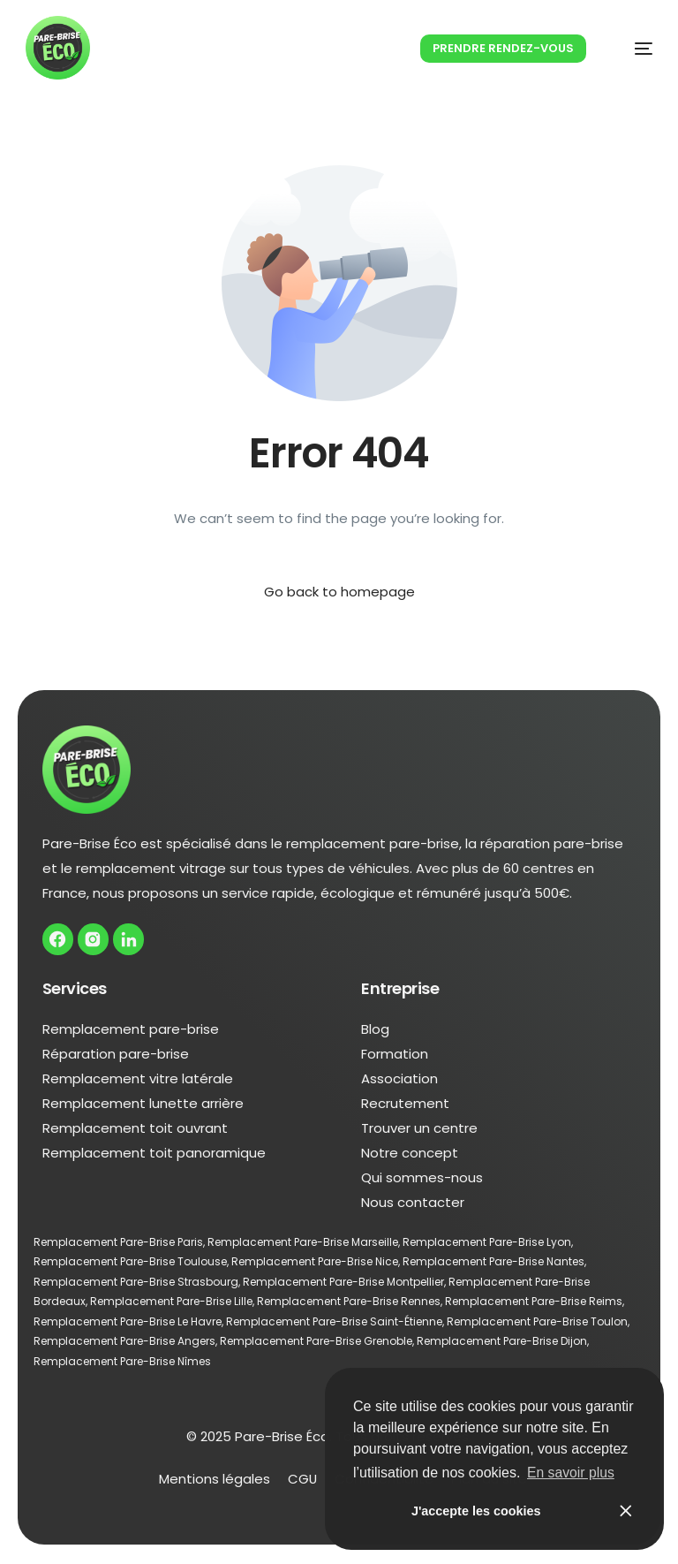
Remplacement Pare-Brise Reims (533, 1302)
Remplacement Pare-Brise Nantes (493, 1263)
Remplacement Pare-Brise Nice (314, 1263)
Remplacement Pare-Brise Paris (118, 1242)
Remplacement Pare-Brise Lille (171, 1302)
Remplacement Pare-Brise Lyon (487, 1242)
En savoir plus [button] (571, 1472)
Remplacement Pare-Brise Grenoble (316, 1342)
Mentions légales (213, 1480)
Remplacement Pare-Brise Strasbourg (136, 1282)
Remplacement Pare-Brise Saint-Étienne (334, 1322)
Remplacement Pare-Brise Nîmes (122, 1362)
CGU (302, 1480)
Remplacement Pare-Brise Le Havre (128, 1322)
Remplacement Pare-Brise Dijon (502, 1342)
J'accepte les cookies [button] (476, 1511)
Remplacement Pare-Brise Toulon (537, 1322)
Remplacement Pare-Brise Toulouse (130, 1263)
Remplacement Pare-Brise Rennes (349, 1302)
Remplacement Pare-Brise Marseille (302, 1242)
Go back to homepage (339, 591)
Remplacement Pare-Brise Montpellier (343, 1282)
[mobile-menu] (625, 49)
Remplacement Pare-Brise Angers (124, 1342)
